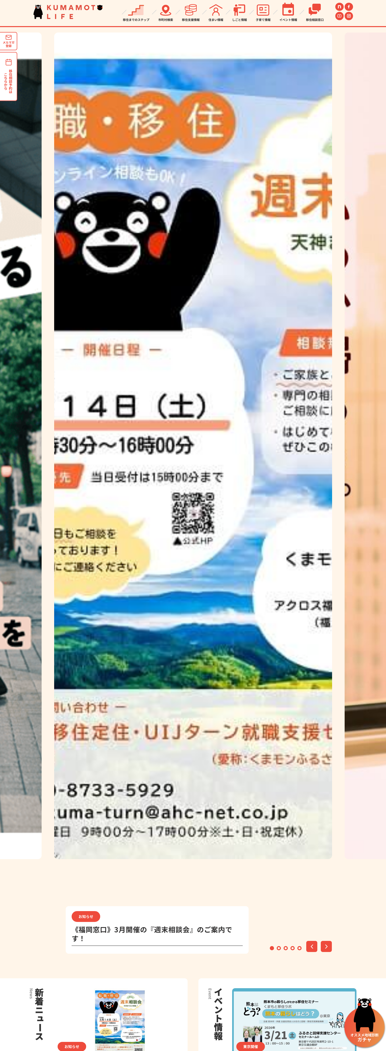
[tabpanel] (193, 446)
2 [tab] (279, 948)
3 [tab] (286, 948)
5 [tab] (299, 948)
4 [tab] (292, 948)
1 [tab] (272, 948)
